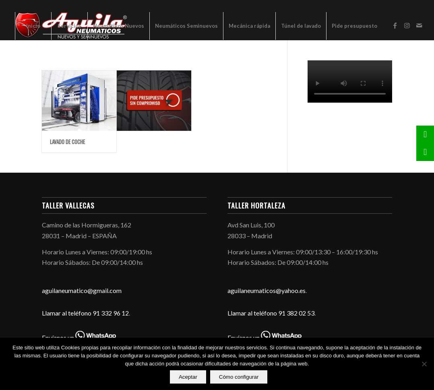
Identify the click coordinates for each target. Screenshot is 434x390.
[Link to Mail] (419, 25)
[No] (424, 364)
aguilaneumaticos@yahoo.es (266, 290)
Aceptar (188, 377)
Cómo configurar (239, 377)
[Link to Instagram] (407, 25)
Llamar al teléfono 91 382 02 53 (270, 313)
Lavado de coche (67, 142)
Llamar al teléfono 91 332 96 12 (85, 313)
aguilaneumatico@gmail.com (82, 290)
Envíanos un (79, 337)
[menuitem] (33, 26)
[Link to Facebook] (395, 25)
